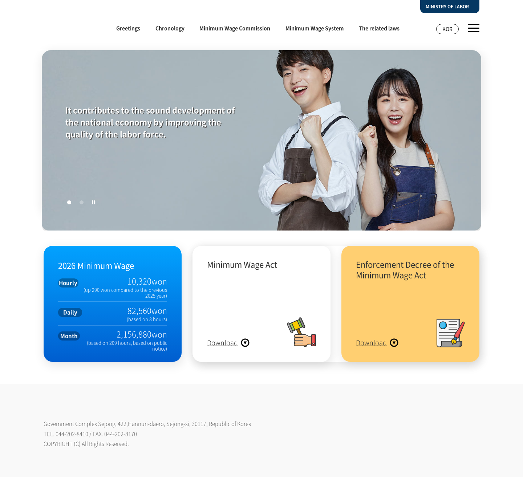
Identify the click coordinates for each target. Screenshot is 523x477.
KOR (447, 28)
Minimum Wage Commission (234, 28)
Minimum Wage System (314, 28)
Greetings (128, 28)
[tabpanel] (261, 142)
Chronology (170, 28)
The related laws (379, 28)
